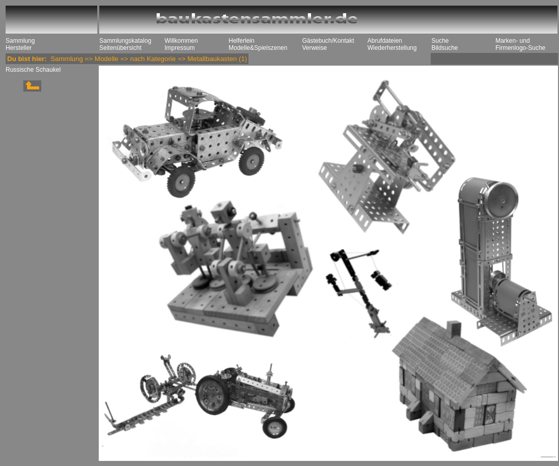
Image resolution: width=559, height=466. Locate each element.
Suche (440, 40)
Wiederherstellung (392, 47)
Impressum (179, 47)
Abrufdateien (385, 40)
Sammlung (20, 40)
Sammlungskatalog (125, 40)
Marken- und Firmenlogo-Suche (520, 44)
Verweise (314, 47)
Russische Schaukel (33, 69)
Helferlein (242, 40)
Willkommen (181, 40)
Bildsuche (444, 47)
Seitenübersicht (120, 47)
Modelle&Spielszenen (258, 47)
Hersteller (19, 47)
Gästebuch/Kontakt (328, 40)
